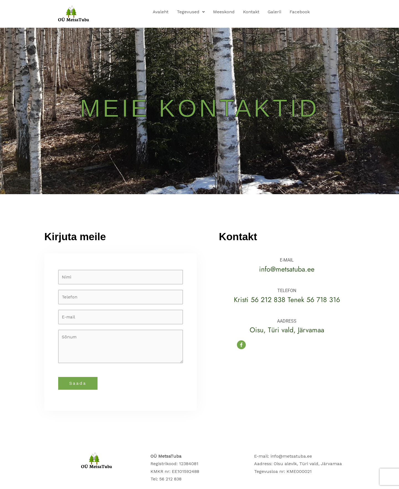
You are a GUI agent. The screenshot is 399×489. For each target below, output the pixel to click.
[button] (191, 12)
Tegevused (191, 11)
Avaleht (160, 11)
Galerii (274, 11)
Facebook (300, 11)
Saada (77, 384)
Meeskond (224, 11)
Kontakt (251, 11)
